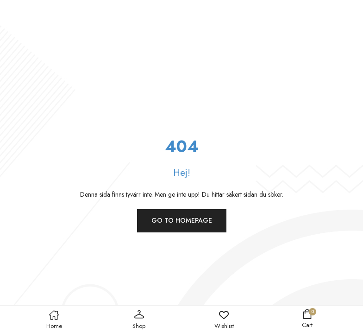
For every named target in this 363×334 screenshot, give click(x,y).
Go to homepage (181, 220)
